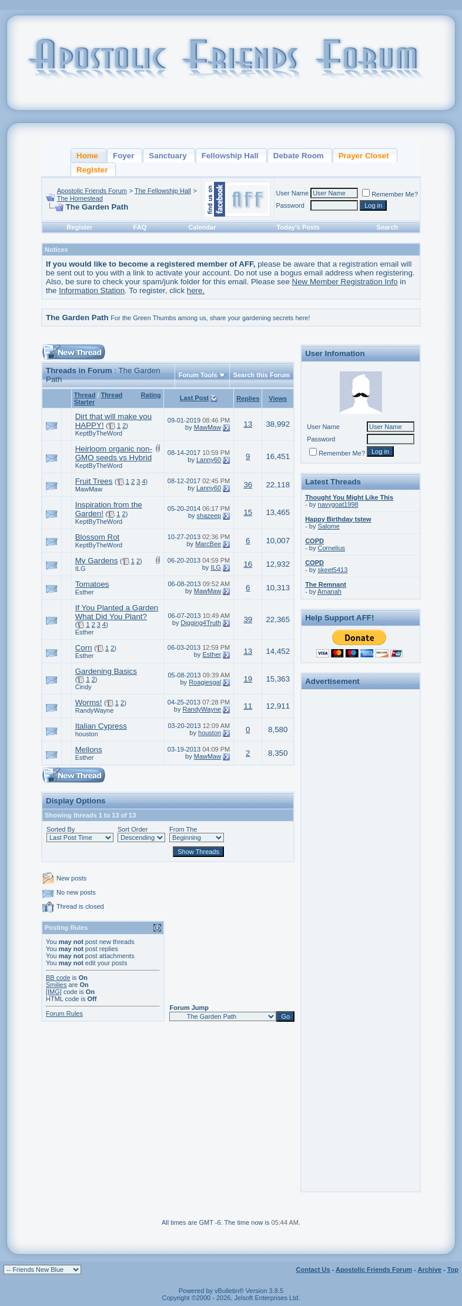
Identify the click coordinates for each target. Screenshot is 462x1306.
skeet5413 (333, 569)
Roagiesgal (205, 682)
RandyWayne (94, 710)
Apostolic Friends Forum (92, 190)
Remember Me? (390, 194)
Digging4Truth (200, 622)
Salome (329, 526)
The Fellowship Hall (163, 190)
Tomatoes (92, 584)
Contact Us (313, 1269)
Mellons (88, 749)
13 (247, 424)
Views (278, 398)
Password (290, 205)
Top (452, 1269)
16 (247, 564)
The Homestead (80, 198)
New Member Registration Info (345, 281)
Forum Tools (198, 374)
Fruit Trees (94, 481)
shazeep (209, 515)
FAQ (140, 227)
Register (79, 227)
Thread (85, 394)
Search (388, 227)
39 (247, 619)
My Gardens (96, 560)
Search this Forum (261, 374)
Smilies (56, 984)
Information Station (92, 290)
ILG (80, 568)
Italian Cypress (101, 726)
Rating (151, 394)
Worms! (88, 702)
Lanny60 (208, 459)
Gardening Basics (106, 671)
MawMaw (207, 427)
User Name (292, 193)
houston (86, 733)
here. (196, 290)
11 (247, 706)
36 (247, 484)
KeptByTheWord (99, 433)
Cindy (83, 686)
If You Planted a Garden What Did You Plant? (117, 612)
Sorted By (60, 829)
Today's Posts (298, 227)
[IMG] (54, 991)
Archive (429, 1269)
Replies (247, 398)
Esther (84, 592)
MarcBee (208, 543)
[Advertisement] (361, 869)
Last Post (194, 397)
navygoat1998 (338, 504)
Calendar (202, 227)
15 (247, 512)
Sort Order (133, 829)
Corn (83, 647)
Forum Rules (64, 1013)
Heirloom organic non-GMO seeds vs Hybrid (113, 453)
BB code (58, 977)
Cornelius (331, 547)
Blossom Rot (97, 537)
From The (183, 829)
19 (247, 678)
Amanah (329, 591)
